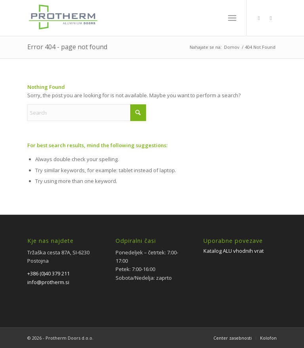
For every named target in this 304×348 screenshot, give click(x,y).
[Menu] (232, 18)
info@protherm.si (48, 282)
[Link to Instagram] (271, 18)
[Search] (86, 112)
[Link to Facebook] (259, 18)
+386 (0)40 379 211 (48, 273)
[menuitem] (232, 18)
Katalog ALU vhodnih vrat (233, 250)
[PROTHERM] (62, 22)
